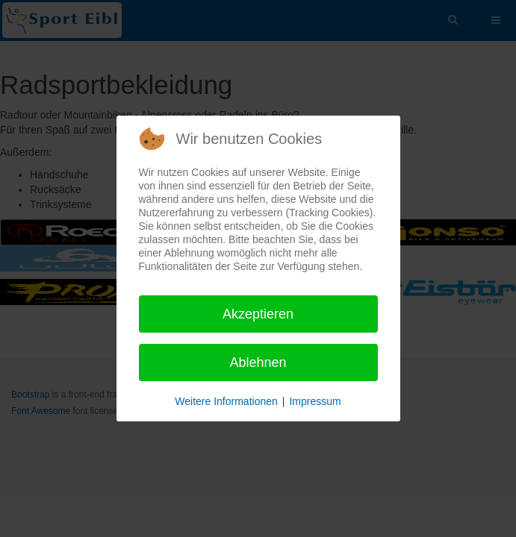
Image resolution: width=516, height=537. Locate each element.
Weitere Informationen (226, 401)
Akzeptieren (258, 314)
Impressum (315, 401)
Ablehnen (257, 362)
